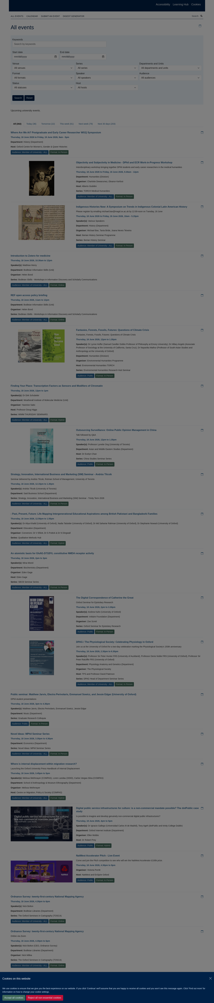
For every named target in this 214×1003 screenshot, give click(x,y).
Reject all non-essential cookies (44, 997)
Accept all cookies (13, 997)
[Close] (210, 978)
